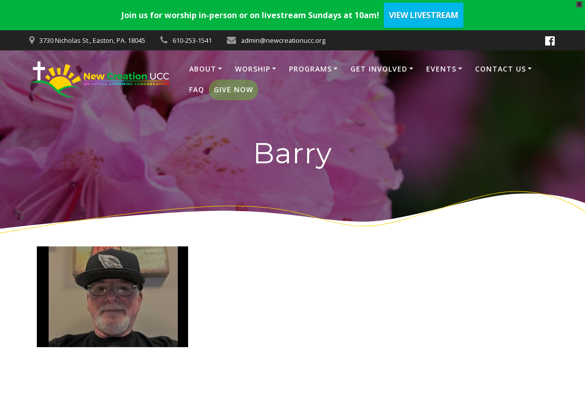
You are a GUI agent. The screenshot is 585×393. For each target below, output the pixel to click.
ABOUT (202, 69)
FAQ (196, 89)
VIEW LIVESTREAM (423, 15)
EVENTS (441, 69)
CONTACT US (500, 69)
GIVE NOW (233, 89)
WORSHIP (252, 69)
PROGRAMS (310, 69)
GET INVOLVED (378, 69)
